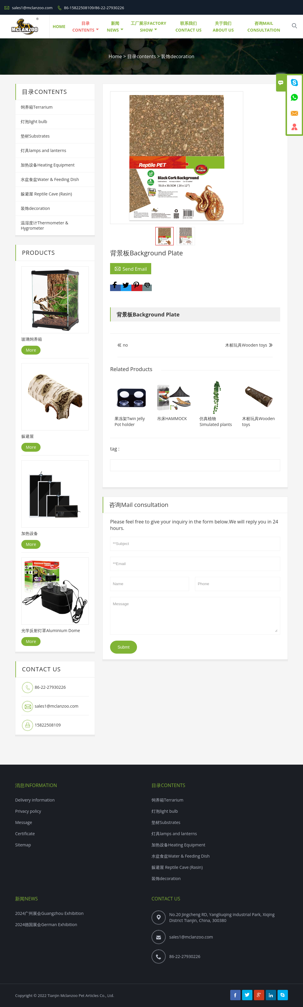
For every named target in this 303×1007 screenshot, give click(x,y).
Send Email (131, 268)
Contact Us (166, 898)
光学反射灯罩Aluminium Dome (50, 630)
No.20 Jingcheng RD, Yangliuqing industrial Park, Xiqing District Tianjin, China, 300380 (222, 917)
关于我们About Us (223, 26)
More (31, 350)
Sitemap (23, 845)
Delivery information (35, 800)
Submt (123, 647)
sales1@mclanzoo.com (32, 7)
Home (115, 56)
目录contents (85, 26)
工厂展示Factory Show (148, 26)
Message (195, 616)
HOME (59, 26)
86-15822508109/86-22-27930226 (94, 7)
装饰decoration (177, 56)
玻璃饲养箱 (31, 339)
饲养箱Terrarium (37, 107)
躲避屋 (27, 436)
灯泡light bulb (34, 121)
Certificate (25, 833)
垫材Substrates (35, 136)
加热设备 (29, 533)
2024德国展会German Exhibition (46, 924)
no (122, 345)
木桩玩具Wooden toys (246, 345)
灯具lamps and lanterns (43, 150)
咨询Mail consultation (263, 26)
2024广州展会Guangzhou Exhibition (49, 913)
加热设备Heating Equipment (48, 165)
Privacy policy (28, 811)
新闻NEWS (115, 26)
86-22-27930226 (50, 687)
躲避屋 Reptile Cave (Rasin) (46, 194)
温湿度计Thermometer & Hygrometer (44, 225)
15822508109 (48, 725)
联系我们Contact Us (188, 26)
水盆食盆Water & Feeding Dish (50, 179)
